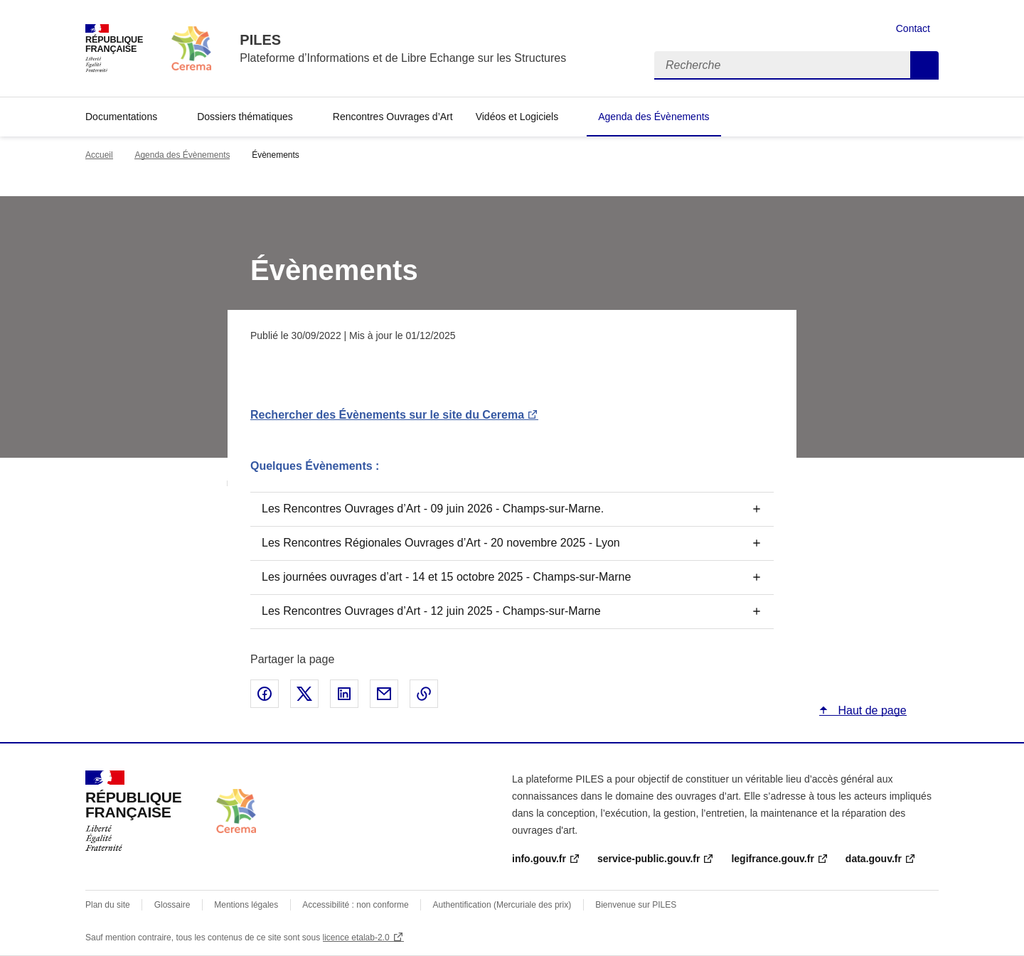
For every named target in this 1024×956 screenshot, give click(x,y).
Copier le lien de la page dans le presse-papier (424, 694)
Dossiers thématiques (245, 116)
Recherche (924, 65)
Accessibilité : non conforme (355, 905)
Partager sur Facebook (264, 694)
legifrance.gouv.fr (772, 858)
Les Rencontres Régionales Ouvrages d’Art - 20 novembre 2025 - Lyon (441, 543)
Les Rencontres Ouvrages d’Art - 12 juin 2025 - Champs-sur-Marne (431, 611)
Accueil (99, 155)
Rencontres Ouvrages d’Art (393, 116)
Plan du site (107, 905)
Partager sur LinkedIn (344, 694)
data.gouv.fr (874, 858)
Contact (913, 28)
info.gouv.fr (539, 858)
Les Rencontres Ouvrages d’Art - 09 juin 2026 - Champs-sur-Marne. (433, 509)
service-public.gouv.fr (648, 858)
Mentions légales (246, 905)
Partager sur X (304, 694)
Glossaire (172, 905)
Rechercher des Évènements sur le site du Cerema (387, 415)
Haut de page (871, 710)
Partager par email (384, 694)
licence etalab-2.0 (356, 937)
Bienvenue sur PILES (635, 905)
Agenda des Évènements (653, 116)
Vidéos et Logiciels (517, 116)
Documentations (121, 116)
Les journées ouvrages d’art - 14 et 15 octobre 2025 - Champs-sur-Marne (446, 577)
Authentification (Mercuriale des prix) (502, 905)
